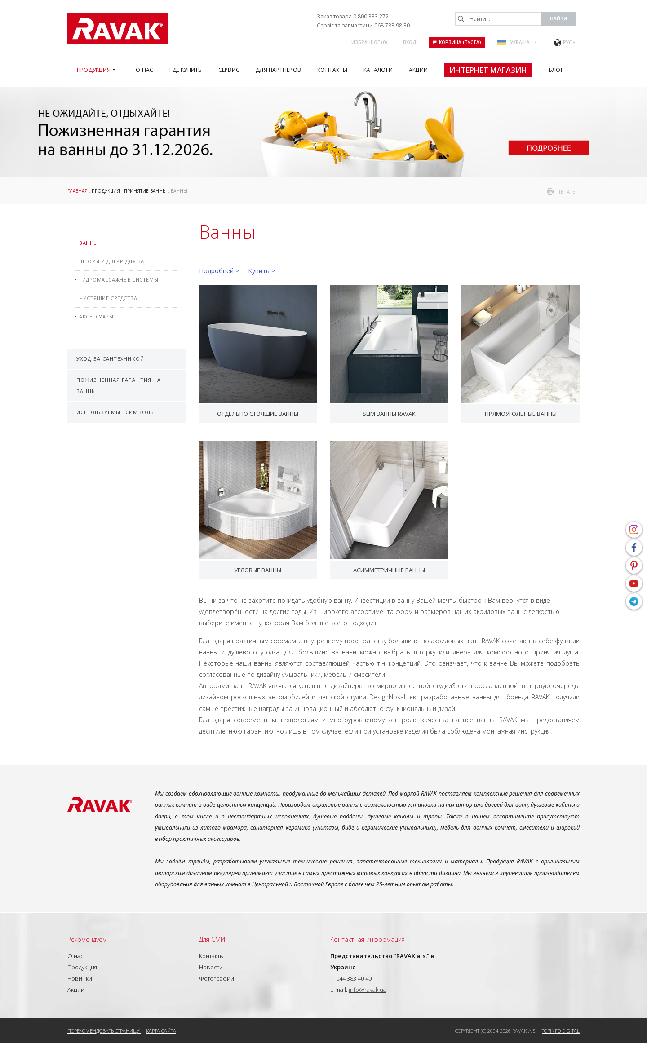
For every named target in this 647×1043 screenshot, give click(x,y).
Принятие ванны (145, 191)
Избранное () (369, 42)
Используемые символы (115, 412)
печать (566, 192)
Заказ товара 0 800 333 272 (353, 16)
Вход (410, 42)
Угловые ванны (257, 570)
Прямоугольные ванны (521, 414)
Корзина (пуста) (456, 42)
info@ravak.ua (367, 990)
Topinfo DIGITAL (561, 1030)
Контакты (211, 956)
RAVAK (117, 28)
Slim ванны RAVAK (389, 414)
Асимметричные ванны (389, 570)
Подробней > (219, 270)
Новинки (79, 978)
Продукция (106, 191)
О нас (75, 956)
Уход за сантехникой (110, 358)
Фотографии (216, 978)
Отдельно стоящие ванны (257, 414)
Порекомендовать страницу (104, 1030)
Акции (75, 990)
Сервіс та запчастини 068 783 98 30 (363, 25)
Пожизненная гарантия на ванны (118, 385)
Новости (211, 967)
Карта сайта (161, 1030)
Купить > (261, 270)
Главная (77, 191)
